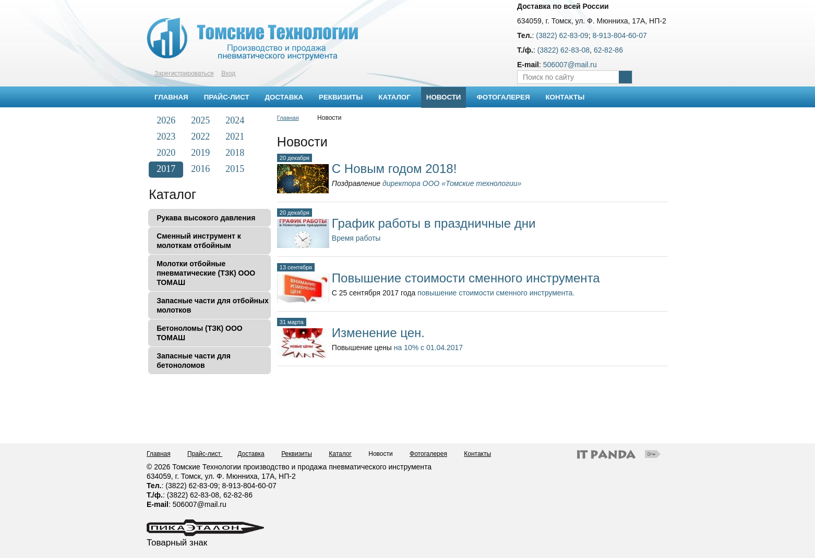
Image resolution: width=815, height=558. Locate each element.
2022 (200, 136)
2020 (166, 152)
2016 (200, 169)
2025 (200, 120)
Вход (228, 73)
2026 (166, 120)
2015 (234, 169)
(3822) (176, 485)
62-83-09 (203, 485)
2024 (234, 120)
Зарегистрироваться (183, 73)
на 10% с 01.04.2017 (428, 347)
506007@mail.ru (570, 64)
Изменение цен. (378, 333)
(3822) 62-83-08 (563, 50)
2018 (234, 152)
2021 (234, 136)
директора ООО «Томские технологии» (451, 183)
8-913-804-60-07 (619, 35)
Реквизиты (296, 453)
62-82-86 (608, 50)
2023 (166, 136)
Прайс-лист (204, 453)
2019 (200, 152)
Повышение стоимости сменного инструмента (466, 278)
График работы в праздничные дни (434, 223)
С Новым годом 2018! (394, 169)
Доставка (251, 453)
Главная (288, 118)
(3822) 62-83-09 (562, 35)
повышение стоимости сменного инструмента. (495, 293)
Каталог (172, 194)
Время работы (356, 238)
